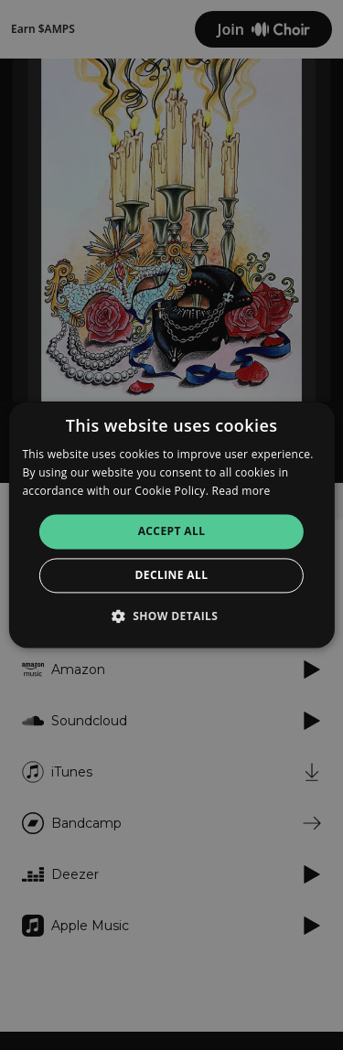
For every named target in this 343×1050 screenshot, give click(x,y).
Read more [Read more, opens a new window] (241, 490)
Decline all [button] (172, 576)
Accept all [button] (172, 531)
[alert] (171, 525)
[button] (172, 616)
